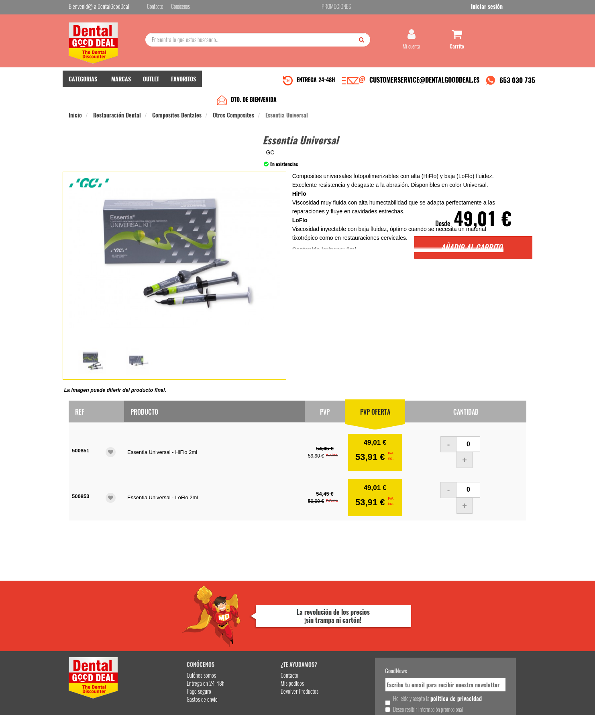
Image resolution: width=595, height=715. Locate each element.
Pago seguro (159, 632)
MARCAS (121, 84)
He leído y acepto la (353, 644)
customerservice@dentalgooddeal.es (322, 702)
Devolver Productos (244, 632)
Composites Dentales (177, 120)
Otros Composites (233, 120)
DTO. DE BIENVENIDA (254, 105)
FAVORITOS (183, 84)
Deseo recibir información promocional (356, 658)
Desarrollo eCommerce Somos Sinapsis (99, 707)
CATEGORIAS (83, 84)
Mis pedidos (237, 624)
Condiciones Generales (396, 702)
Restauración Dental (117, 120)
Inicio (75, 120)
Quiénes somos (161, 616)
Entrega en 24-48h (166, 624)
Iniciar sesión (510, 7)
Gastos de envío (162, 640)
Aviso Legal (364, 702)
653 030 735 (517, 86)
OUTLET (151, 84)
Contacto (234, 616)
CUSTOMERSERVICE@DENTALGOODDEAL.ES (424, 85)
